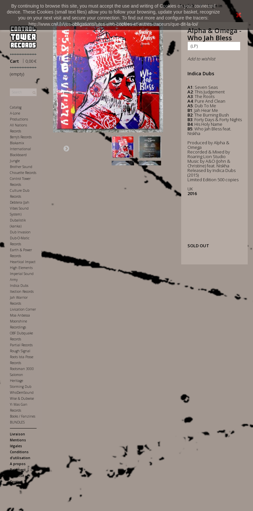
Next (66, 148)
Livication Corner (23, 309)
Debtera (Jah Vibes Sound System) (19, 208)
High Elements (21, 267)
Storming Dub (20, 386)
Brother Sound (21, 166)
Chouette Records (23, 172)
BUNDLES (17, 422)
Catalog (15, 107)
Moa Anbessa (20, 315)
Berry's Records (21, 137)
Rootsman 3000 (22, 368)
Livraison (17, 434)
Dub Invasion (20, 232)
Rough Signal (20, 351)
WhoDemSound (22, 392)
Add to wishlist (201, 59)
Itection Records (22, 291)
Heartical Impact (23, 261)
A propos (18, 463)
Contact (16, 481)
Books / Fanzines (22, 416)
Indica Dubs (19, 285)
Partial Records (21, 345)
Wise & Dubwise (22, 398)
